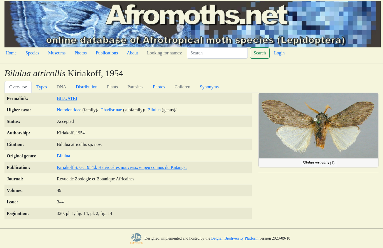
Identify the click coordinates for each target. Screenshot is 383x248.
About (132, 52)
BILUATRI (67, 98)
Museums (57, 52)
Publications (107, 52)
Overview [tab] (18, 86)
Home (11, 52)
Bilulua (154, 109)
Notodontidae (69, 109)
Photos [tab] (159, 86)
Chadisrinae (111, 109)
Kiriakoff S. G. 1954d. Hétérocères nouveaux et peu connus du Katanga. (122, 167)
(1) (318, 163)
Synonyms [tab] (209, 86)
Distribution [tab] (86, 86)
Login (279, 52)
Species (32, 52)
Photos (80, 52)
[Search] (217, 53)
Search (260, 52)
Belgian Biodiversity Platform (234, 238)
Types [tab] (41, 86)
